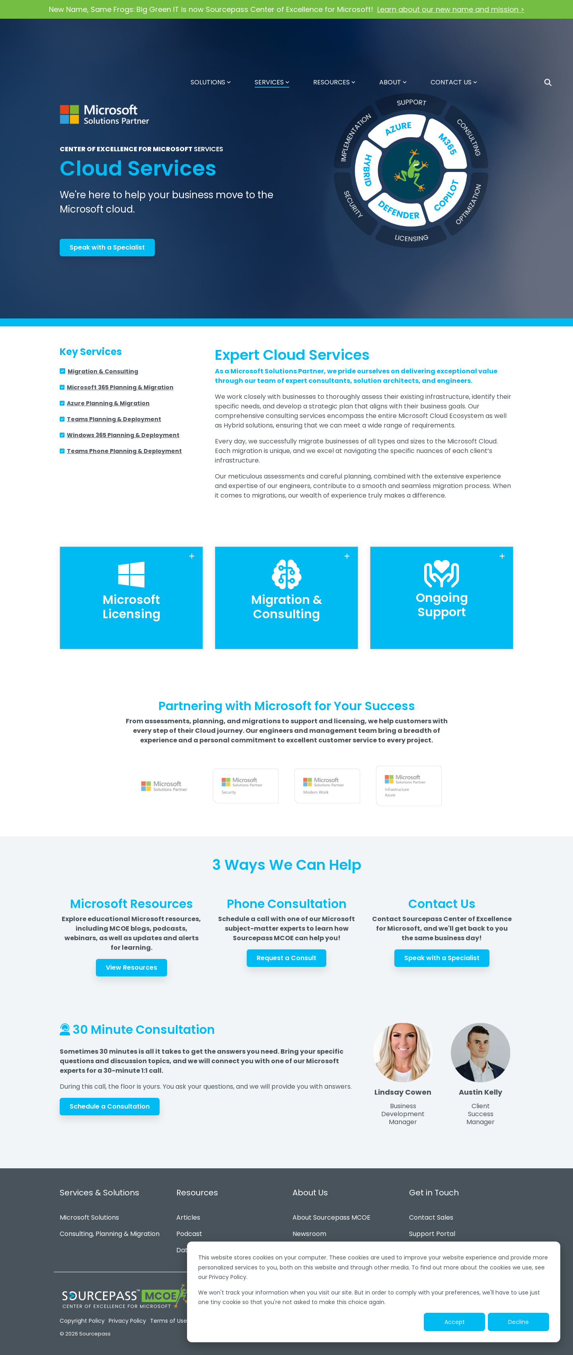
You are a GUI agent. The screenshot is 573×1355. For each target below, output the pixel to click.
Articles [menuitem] (188, 1214)
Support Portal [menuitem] (432, 1230)
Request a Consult (286, 954)
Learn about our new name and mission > (450, 9)
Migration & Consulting (103, 371)
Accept (454, 1322)
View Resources (131, 964)
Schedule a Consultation (110, 1103)
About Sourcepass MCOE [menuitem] (331, 1214)
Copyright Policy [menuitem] (82, 1318)
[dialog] (373, 1292)
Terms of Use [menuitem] (168, 1318)
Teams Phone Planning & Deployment (124, 451)
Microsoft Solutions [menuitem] (89, 1214)
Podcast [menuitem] (189, 1230)
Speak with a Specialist (107, 247)
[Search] (548, 35)
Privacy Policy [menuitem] (127, 1318)
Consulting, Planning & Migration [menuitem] (110, 1230)
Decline (518, 1322)
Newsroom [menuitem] (309, 1230)
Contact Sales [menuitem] (431, 1214)
